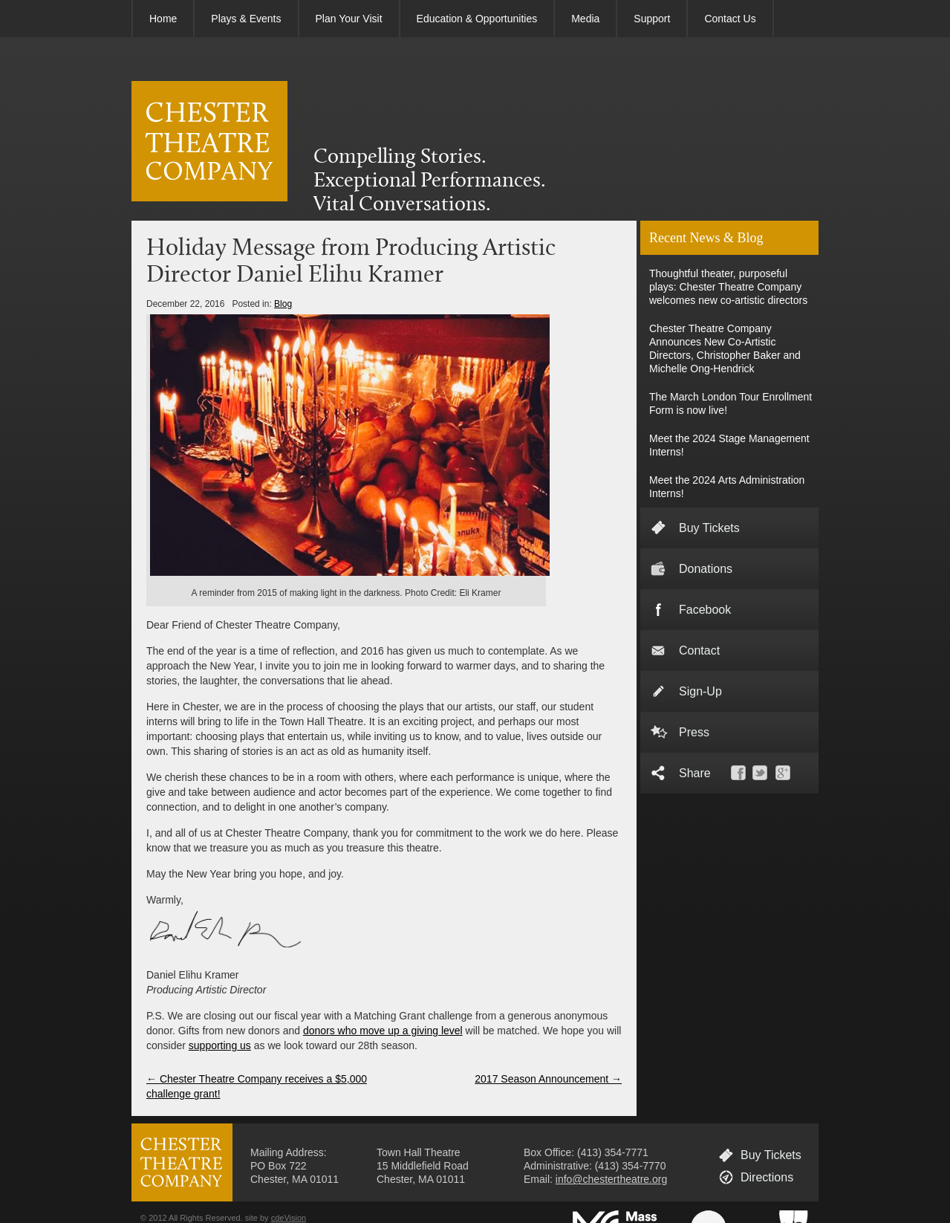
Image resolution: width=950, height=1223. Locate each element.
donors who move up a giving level (383, 1031)
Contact (699, 650)
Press (694, 732)
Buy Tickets (709, 528)
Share (695, 773)
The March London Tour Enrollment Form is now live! (730, 403)
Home (163, 19)
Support (652, 19)
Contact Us (729, 19)
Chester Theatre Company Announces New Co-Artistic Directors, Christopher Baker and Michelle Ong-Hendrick (725, 348)
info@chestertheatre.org (611, 1179)
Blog (283, 304)
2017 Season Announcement (548, 1079)
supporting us (220, 1045)
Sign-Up (700, 691)
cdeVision (289, 1217)
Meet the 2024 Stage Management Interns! (729, 445)
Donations (705, 568)
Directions (767, 1177)
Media (585, 19)
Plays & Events (246, 19)
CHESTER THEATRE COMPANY (209, 141)
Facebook (705, 609)
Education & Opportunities (477, 19)
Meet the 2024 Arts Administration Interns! (726, 486)
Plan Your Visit (349, 19)
